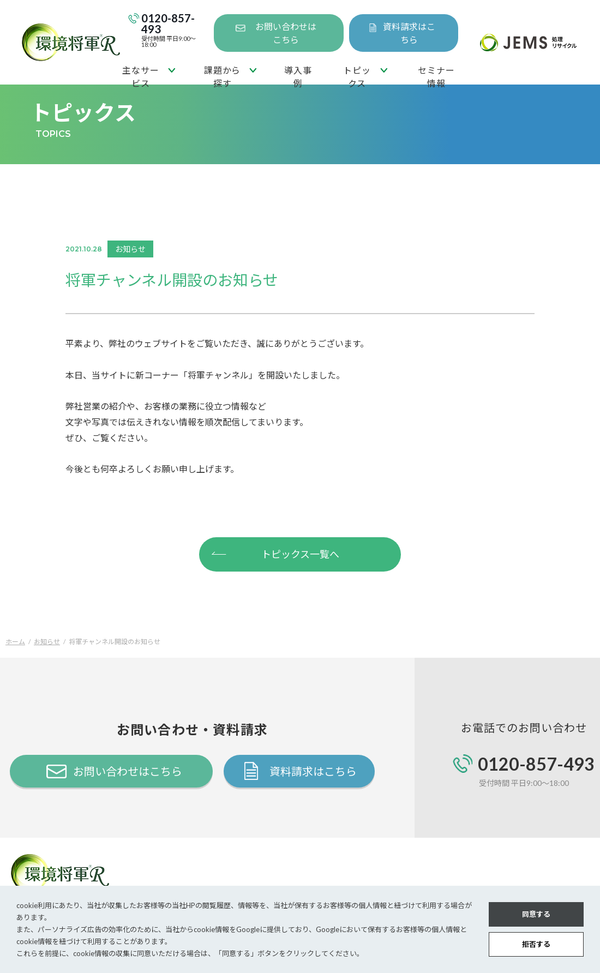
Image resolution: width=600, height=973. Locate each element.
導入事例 (297, 75)
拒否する (536, 944)
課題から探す (222, 75)
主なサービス (140, 75)
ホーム (15, 642)
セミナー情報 (436, 75)
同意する (536, 914)
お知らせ (47, 642)
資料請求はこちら (409, 33)
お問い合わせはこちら (285, 33)
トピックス (356, 75)
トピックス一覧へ (275, 553)
